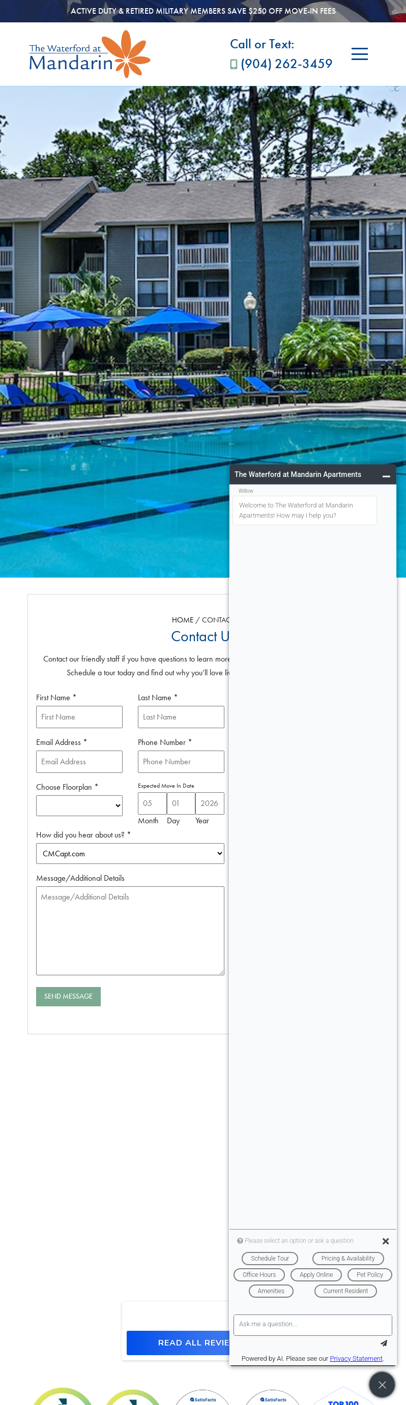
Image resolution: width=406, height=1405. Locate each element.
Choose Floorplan (67, 787)
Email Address (62, 742)
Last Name (158, 697)
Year (202, 820)
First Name (56, 697)
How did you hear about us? (83, 834)
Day (173, 820)
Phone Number (165, 742)
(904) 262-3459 (281, 53)
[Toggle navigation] (359, 54)
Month (148, 820)
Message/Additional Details (80, 878)
